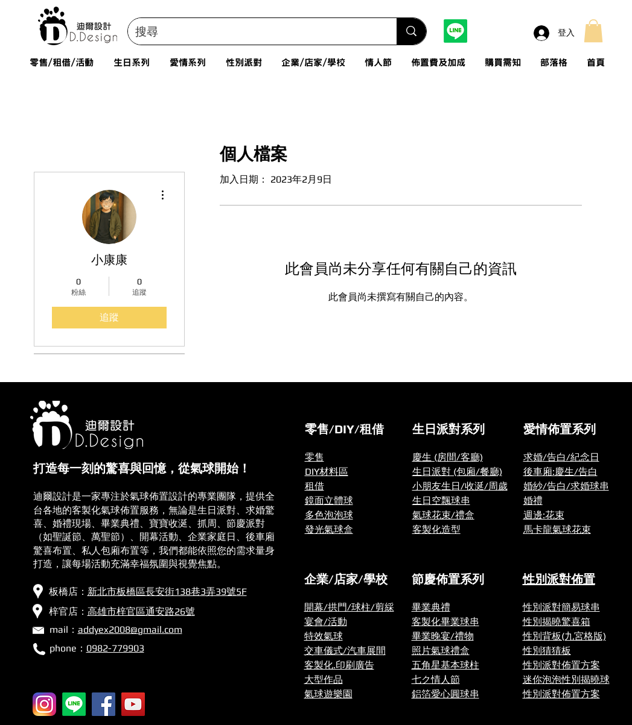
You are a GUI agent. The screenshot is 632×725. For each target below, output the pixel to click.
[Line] (455, 31)
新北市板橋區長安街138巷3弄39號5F (167, 591)
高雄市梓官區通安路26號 (141, 611)
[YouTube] (133, 704)
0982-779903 (115, 648)
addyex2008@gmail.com (130, 629)
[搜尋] (253, 31)
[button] (593, 30)
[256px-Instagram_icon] (44, 704)
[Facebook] (103, 704)
